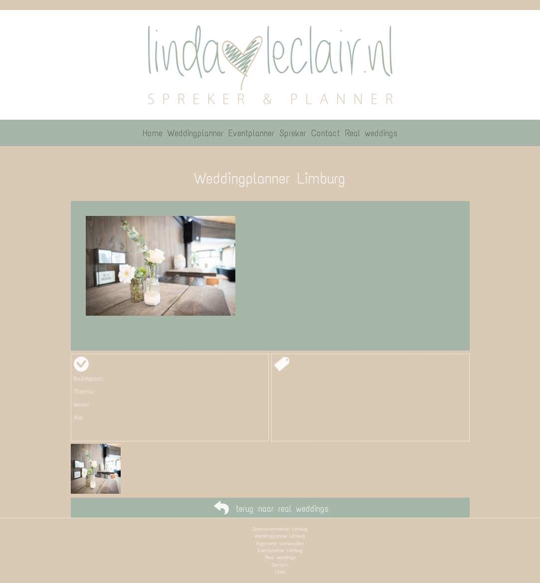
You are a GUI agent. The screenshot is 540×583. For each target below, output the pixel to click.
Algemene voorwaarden (280, 543)
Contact (280, 565)
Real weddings (280, 557)
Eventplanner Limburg (280, 550)
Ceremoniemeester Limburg (280, 529)
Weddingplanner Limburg (280, 536)
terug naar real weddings (282, 508)
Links (280, 572)
